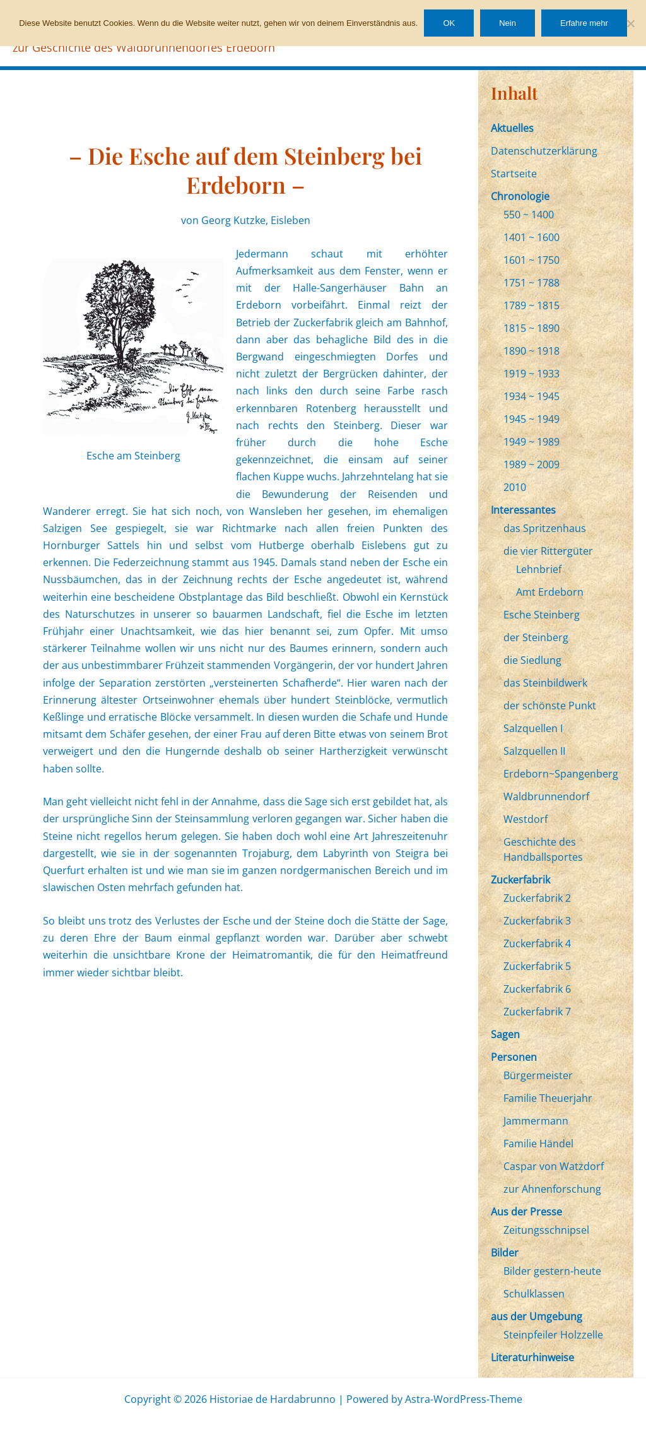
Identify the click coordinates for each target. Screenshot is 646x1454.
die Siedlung (532, 660)
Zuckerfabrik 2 (537, 898)
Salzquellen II (534, 751)
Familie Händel (538, 1143)
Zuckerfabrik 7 (537, 1012)
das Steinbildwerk (545, 683)
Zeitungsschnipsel (546, 1230)
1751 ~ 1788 (531, 283)
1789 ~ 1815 (531, 305)
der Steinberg (535, 637)
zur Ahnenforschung (552, 1189)
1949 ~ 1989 (531, 442)
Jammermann (535, 1121)
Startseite (514, 173)
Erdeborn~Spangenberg (560, 774)
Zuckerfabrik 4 (537, 943)
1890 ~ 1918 (531, 351)
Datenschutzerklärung (544, 151)
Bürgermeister (538, 1075)
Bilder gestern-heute (552, 1271)
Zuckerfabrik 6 (537, 989)
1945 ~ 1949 (531, 419)
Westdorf (525, 819)
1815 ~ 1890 (531, 328)
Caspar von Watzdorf (553, 1166)
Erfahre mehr (584, 23)
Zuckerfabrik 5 (537, 966)
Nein (507, 23)
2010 (514, 487)
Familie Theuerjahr (547, 1098)
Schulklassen (534, 1294)
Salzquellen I (533, 728)
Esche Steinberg (541, 615)
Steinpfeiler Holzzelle (553, 1335)
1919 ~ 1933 (531, 374)
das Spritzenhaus (544, 528)
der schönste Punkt (549, 705)
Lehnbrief (538, 569)
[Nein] (630, 23)
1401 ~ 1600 (531, 237)
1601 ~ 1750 (531, 260)
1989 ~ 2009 (531, 464)
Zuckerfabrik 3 (537, 921)
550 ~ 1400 (528, 215)
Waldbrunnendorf (546, 796)
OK (449, 23)
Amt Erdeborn (550, 592)
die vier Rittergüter (548, 551)
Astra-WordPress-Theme (463, 1399)
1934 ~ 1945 (531, 396)
